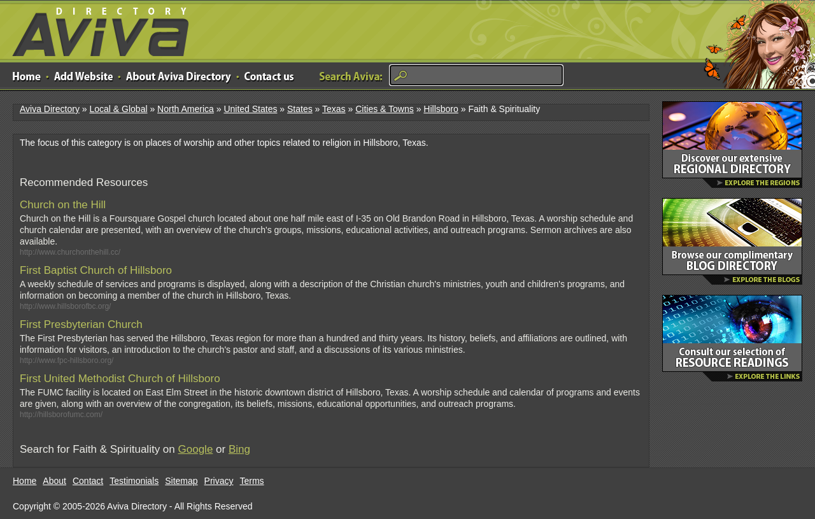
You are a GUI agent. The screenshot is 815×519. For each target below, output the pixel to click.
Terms (252, 481)
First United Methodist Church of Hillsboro (120, 379)
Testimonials (134, 481)
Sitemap (181, 481)
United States (250, 109)
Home (24, 481)
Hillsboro (440, 109)
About (54, 481)
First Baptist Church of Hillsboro (96, 270)
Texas (334, 109)
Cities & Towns (384, 109)
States (300, 109)
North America (185, 109)
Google (195, 449)
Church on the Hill (63, 205)
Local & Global (118, 109)
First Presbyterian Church (81, 324)
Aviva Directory (95, 29)
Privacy (219, 481)
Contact (88, 481)
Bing (239, 449)
